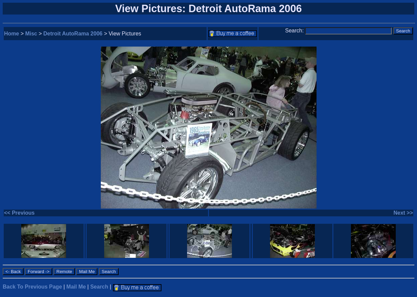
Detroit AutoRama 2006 (72, 33)
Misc (31, 33)
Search (99, 287)
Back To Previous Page (32, 287)
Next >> (403, 213)
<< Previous (19, 213)
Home (11, 33)
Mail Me (76, 287)
